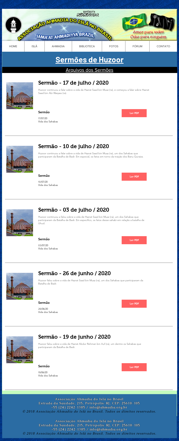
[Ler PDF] (134, 113)
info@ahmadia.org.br (108, 407)
